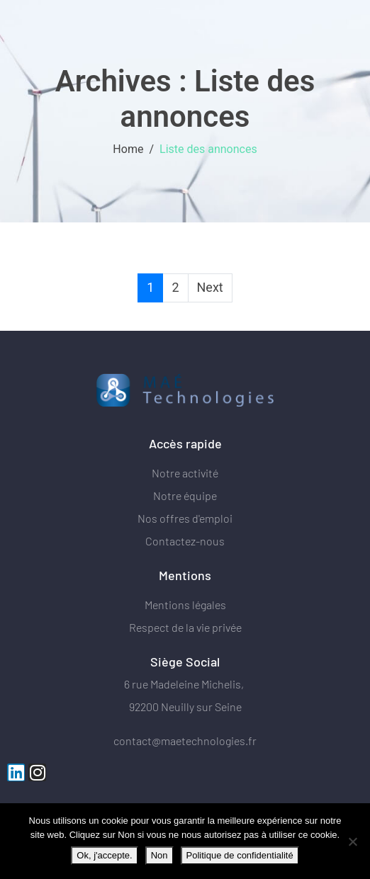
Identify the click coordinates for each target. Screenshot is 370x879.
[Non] (352, 841)
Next (210, 287)
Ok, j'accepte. (104, 855)
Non (159, 855)
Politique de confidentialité (239, 855)
